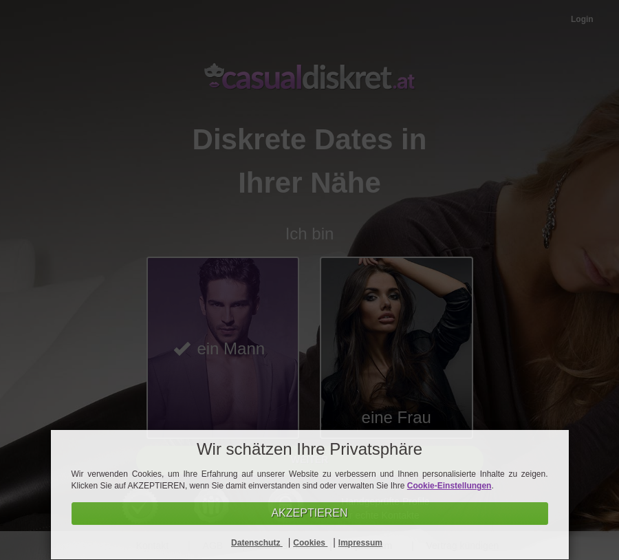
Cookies (310, 543)
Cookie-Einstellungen (449, 486)
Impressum (360, 543)
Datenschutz (257, 543)
